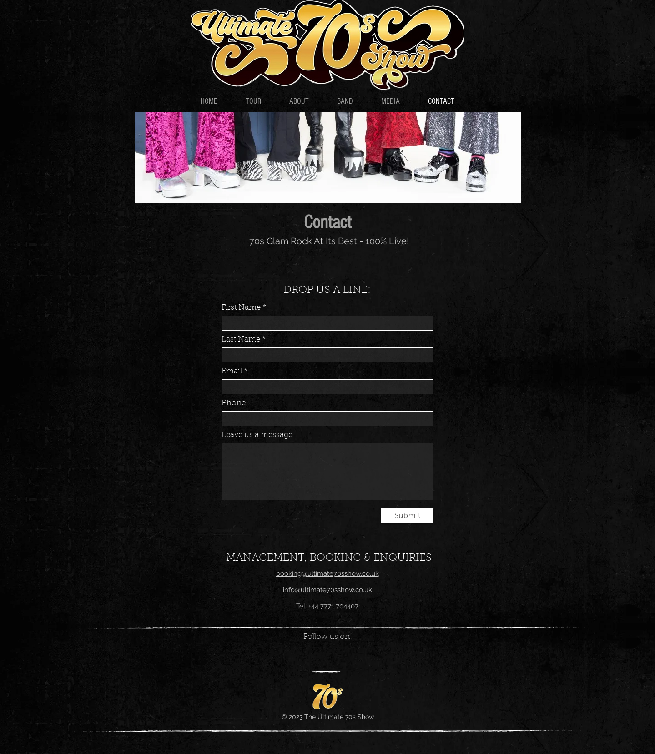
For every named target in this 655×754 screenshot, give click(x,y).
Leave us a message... (260, 435)
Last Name (241, 339)
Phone (234, 403)
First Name (241, 308)
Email (232, 371)
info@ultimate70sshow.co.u (325, 590)
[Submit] (407, 515)
